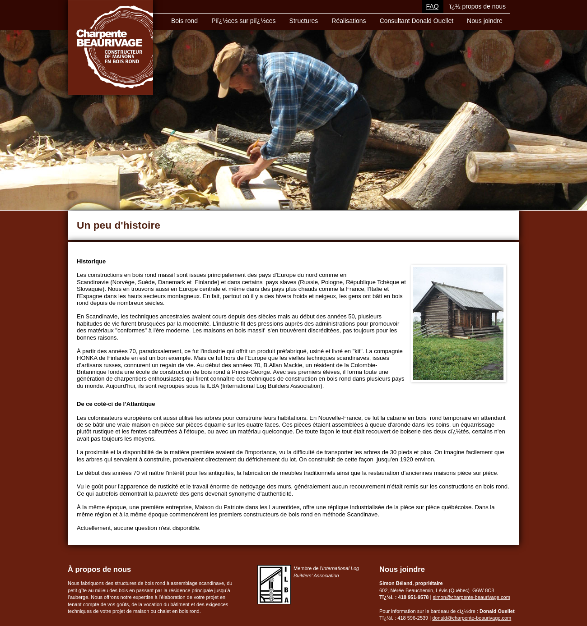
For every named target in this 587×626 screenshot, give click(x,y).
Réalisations (348, 20)
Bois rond (184, 20)
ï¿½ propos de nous (477, 6)
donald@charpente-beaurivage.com (471, 618)
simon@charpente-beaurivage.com (471, 597)
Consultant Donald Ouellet (416, 20)
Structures (303, 20)
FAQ (432, 6)
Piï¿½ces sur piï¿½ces (243, 20)
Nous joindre (485, 20)
